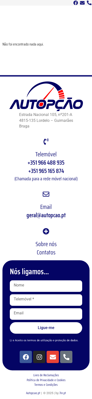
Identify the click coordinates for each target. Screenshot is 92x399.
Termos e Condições (46, 384)
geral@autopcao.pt (46, 215)
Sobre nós (46, 244)
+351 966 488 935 (46, 162)
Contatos (46, 252)
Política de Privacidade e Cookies (46, 380)
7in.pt (62, 393)
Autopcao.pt (33, 393)
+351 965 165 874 (46, 171)
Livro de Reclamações (46, 375)
